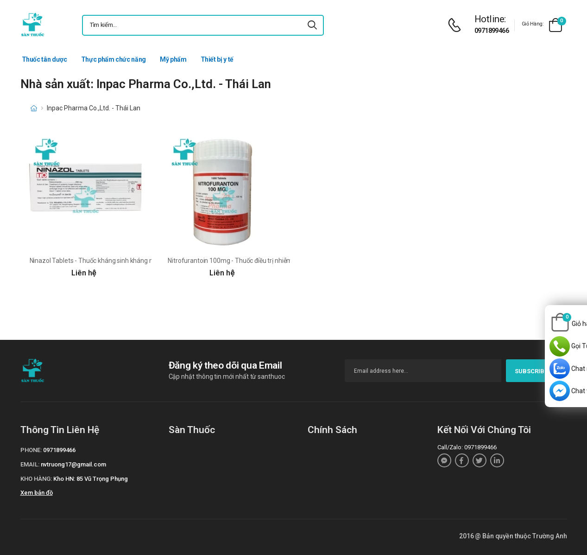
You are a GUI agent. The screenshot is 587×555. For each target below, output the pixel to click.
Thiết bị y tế (217, 59)
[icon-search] (313, 25)
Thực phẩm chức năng (113, 59)
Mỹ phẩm (173, 59)
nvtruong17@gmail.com (73, 464)
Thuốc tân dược (44, 59)
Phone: (31, 450)
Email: (29, 464)
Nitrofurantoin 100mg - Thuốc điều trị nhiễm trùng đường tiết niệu (260, 260)
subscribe (536, 371)
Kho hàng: (36, 478)
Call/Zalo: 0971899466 (467, 447)
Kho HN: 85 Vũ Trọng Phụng (90, 478)
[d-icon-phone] (457, 25)
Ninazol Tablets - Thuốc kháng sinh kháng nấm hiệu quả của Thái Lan (128, 260)
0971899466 (491, 30)
